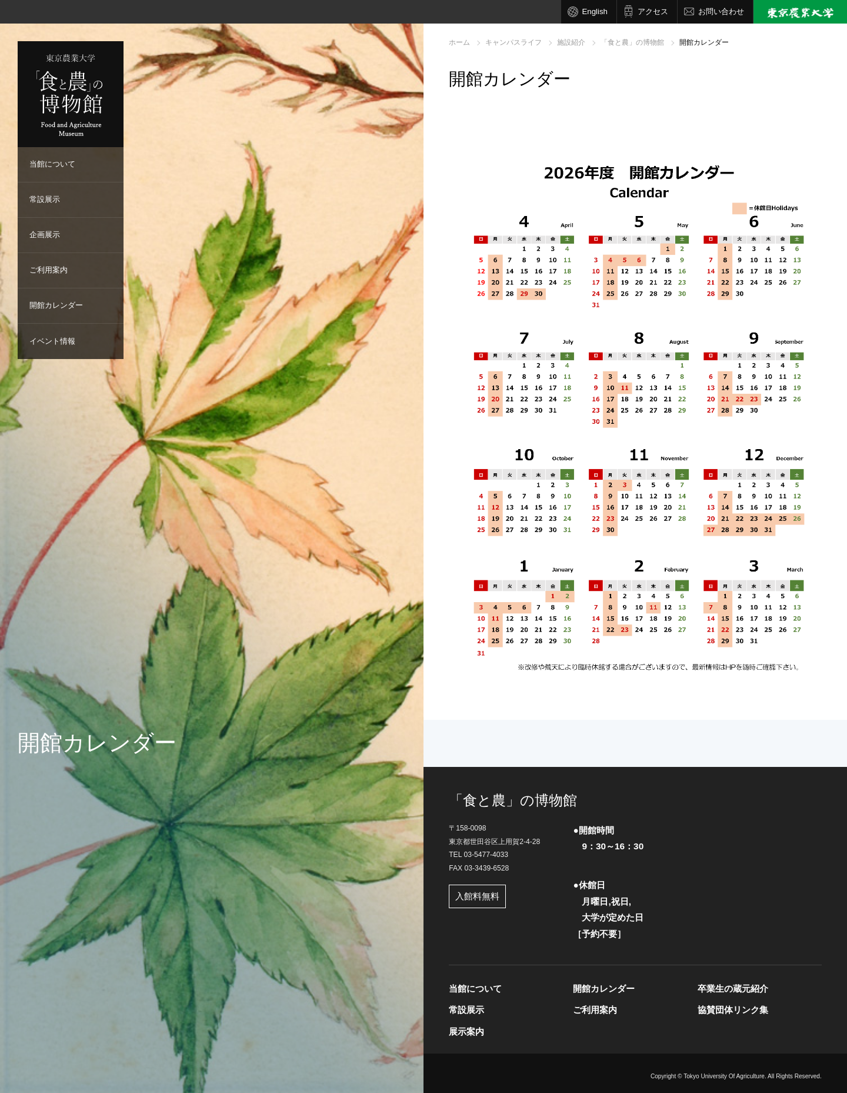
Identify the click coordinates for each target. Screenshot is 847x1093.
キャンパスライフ (513, 42)
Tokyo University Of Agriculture (724, 1076)
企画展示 (44, 234)
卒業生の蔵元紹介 (733, 989)
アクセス (653, 11)
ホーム (459, 42)
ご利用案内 (48, 269)
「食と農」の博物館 (632, 42)
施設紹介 (571, 42)
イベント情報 (52, 341)
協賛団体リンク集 (733, 1010)
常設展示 (44, 199)
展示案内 (466, 1031)
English (595, 11)
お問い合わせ (721, 11)
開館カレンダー (56, 305)
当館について (52, 164)
